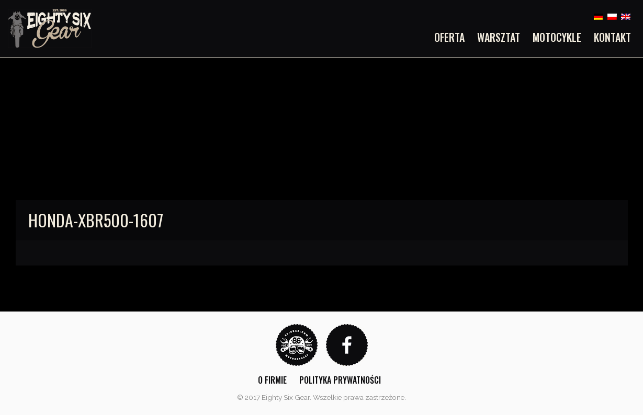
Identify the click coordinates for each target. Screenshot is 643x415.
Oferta (449, 37)
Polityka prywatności (340, 380)
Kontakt (612, 37)
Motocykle (557, 37)
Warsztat (498, 37)
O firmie (272, 380)
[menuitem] (452, 37)
